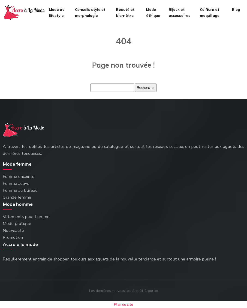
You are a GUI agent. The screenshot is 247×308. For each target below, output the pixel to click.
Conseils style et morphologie (90, 12)
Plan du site (123, 304)
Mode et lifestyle (56, 12)
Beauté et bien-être (125, 12)
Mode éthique (153, 12)
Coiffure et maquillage (210, 12)
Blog (236, 9)
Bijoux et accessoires (179, 12)
